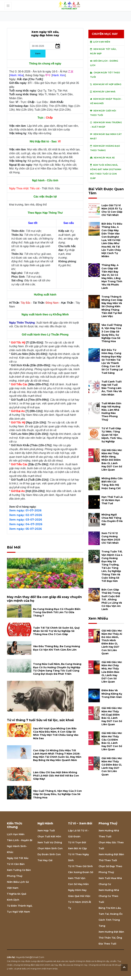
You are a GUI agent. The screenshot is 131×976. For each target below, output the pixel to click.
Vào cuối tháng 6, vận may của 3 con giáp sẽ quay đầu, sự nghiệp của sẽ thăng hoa (57, 794)
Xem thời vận (76, 878)
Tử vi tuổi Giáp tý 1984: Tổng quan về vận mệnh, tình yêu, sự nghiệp (111, 435)
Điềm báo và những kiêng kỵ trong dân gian (111, 693)
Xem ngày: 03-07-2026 (25, 519)
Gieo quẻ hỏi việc (79, 896)
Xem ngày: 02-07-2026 (25, 515)
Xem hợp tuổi (46, 830)
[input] (45, 46)
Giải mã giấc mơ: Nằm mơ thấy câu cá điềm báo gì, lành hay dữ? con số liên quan (111, 741)
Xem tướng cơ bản (19, 870)
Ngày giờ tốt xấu (17, 858)
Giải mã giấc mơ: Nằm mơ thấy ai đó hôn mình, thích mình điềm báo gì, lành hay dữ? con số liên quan (111, 642)
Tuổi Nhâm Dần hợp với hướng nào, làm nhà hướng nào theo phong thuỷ (111, 411)
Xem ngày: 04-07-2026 (25, 524)
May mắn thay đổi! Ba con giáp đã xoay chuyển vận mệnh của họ (44, 599)
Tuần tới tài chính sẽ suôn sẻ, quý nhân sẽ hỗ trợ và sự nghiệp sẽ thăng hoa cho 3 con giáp (56, 631)
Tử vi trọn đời (77, 842)
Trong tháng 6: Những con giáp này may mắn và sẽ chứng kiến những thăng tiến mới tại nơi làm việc (112, 306)
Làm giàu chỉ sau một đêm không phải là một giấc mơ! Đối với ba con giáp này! (56, 775)
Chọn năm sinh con (50, 848)
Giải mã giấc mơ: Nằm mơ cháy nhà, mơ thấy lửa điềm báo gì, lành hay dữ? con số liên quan (111, 672)
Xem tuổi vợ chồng (50, 842)
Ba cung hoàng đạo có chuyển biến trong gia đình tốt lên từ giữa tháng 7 (56, 612)
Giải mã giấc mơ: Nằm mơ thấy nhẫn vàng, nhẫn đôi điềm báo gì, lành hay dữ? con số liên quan (111, 460)
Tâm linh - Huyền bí (19, 840)
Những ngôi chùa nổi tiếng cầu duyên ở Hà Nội (112, 519)
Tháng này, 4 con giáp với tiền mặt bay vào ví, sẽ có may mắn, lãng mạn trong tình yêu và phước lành (111, 276)
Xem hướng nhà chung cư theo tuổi (109, 896)
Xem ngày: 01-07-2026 (25, 510)
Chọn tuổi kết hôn (49, 836)
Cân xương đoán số (80, 872)
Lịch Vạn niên (15, 834)
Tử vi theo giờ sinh (80, 866)
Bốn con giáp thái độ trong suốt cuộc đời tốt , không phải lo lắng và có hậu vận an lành (111, 599)
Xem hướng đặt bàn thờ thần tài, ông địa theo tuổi (111, 937)
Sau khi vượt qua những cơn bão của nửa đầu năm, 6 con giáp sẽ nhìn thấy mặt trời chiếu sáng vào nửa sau (55, 733)
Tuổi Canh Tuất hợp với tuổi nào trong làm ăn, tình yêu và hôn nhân (111, 388)
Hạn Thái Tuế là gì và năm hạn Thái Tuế (112, 500)
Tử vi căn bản (16, 864)
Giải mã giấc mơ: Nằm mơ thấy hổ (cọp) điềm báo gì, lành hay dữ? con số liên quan (111, 716)
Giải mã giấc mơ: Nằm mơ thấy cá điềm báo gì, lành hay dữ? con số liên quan (111, 766)
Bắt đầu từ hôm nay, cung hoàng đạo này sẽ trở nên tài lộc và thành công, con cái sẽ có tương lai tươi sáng (112, 361)
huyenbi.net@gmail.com (30, 957)
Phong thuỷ (14, 875)
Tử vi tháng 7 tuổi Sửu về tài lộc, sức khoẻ (40, 720)
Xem (38, 53)
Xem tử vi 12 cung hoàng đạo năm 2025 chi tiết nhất (110, 538)
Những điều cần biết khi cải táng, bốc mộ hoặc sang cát (112, 483)
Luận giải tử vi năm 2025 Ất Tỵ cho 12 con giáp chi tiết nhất (111, 210)
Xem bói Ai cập (77, 848)
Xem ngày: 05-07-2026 (25, 528)
